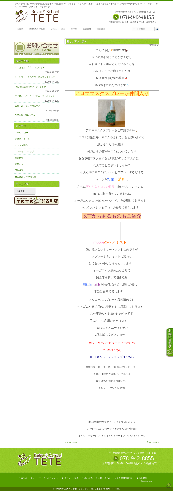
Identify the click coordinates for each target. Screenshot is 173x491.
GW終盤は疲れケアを (25, 115)
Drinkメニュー (22, 132)
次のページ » (152, 442)
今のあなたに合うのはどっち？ (29, 67)
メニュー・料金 (71, 478)
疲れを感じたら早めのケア (27, 105)
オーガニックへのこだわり (45, 478)
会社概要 (88, 478)
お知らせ (19, 164)
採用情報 (143, 478)
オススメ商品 (21, 145)
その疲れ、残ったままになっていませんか (35, 96)
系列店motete (146, 481)
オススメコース (22, 139)
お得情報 (19, 158)
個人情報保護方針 (124, 478)
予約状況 (19, 170)
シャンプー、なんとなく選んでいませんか (35, 77)
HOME (24, 478)
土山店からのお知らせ (25, 177)
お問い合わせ (104, 478)
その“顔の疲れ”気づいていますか (30, 86)
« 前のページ (71, 442)
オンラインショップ (24, 151)
